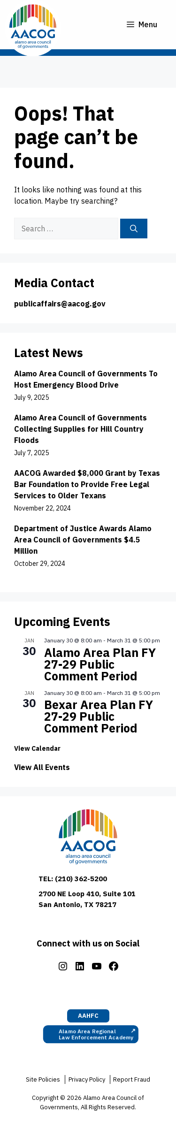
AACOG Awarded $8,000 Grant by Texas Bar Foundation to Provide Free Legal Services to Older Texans (87, 484)
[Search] (133, 228)
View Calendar (37, 748)
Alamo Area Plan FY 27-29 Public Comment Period (100, 664)
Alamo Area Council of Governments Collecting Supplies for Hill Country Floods (80, 429)
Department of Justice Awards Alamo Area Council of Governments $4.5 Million (83, 540)
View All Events (42, 767)
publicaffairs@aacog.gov (60, 303)
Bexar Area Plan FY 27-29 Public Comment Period (98, 716)
